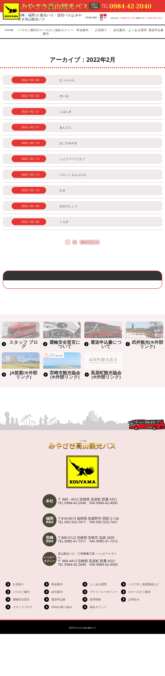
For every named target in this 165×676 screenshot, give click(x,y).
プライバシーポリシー (104, 634)
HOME (9, 30)
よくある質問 (137, 30)
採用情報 (95, 641)
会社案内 (119, 30)
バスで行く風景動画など (143, 626)
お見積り (101, 30)
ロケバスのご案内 (46, 31)
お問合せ (133, 641)
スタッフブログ (22, 649)
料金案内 (82, 30)
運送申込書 (58, 641)
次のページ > (89, 255)
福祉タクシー (64, 30)
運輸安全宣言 (21, 641)
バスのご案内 (28, 30)
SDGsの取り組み (61, 649)
